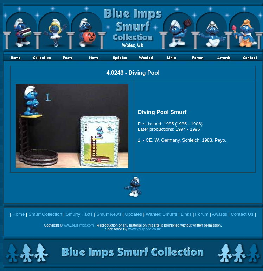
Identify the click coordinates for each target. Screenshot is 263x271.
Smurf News (108, 214)
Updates (133, 214)
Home (18, 214)
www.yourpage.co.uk (144, 229)
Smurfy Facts (79, 214)
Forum (202, 214)
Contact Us (242, 214)
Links (186, 214)
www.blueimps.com (79, 225)
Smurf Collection (45, 214)
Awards (219, 214)
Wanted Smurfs (161, 214)
